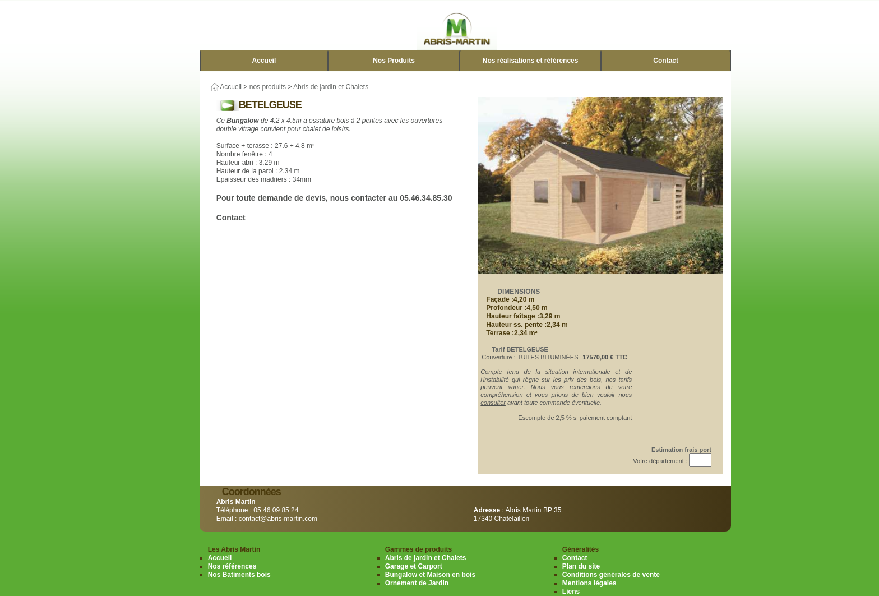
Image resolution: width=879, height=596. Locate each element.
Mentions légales (589, 583)
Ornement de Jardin (416, 583)
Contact (665, 60)
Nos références (232, 566)
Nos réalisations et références (531, 60)
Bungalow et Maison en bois (430, 575)
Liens (571, 591)
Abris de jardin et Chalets (330, 87)
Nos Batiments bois (239, 575)
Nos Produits (394, 60)
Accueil (264, 60)
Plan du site (581, 566)
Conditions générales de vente (611, 575)
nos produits (267, 87)
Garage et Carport (413, 566)
